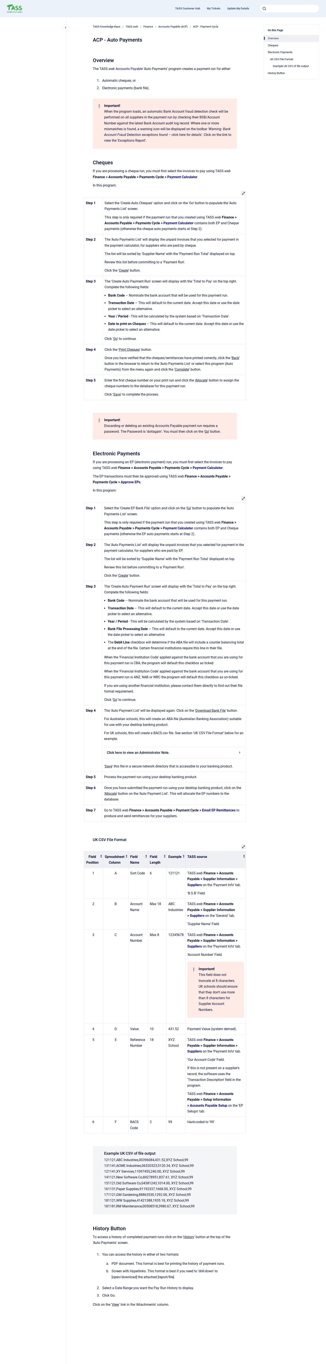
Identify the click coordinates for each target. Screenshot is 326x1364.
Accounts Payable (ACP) (173, 26)
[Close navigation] (65, 27)
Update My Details (238, 8)
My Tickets (213, 8)
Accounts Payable (129, 69)
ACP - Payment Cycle (205, 26)
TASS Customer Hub (187, 8)
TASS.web (132, 26)
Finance (148, 26)
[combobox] (289, 8)
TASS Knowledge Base (106, 26)
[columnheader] (93, 859)
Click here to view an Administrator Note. (174, 753)
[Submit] (264, 8)
